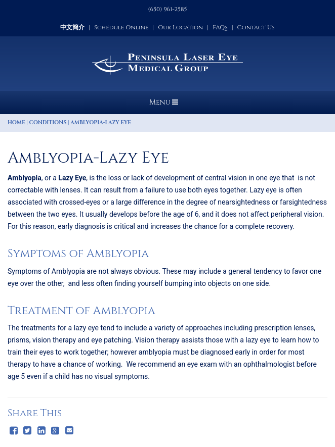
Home (16, 122)
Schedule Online (121, 27)
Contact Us (256, 27)
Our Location (180, 27)
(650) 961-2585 (167, 9)
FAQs (220, 27)
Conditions (48, 122)
